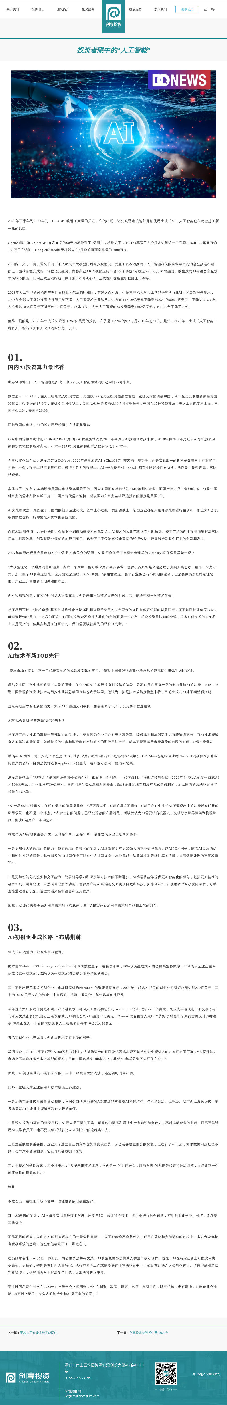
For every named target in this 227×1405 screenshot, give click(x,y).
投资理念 (38, 9)
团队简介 (63, 9)
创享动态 (187, 9)
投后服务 (135, 9)
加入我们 (160, 9)
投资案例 (88, 9)
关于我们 (12, 9)
